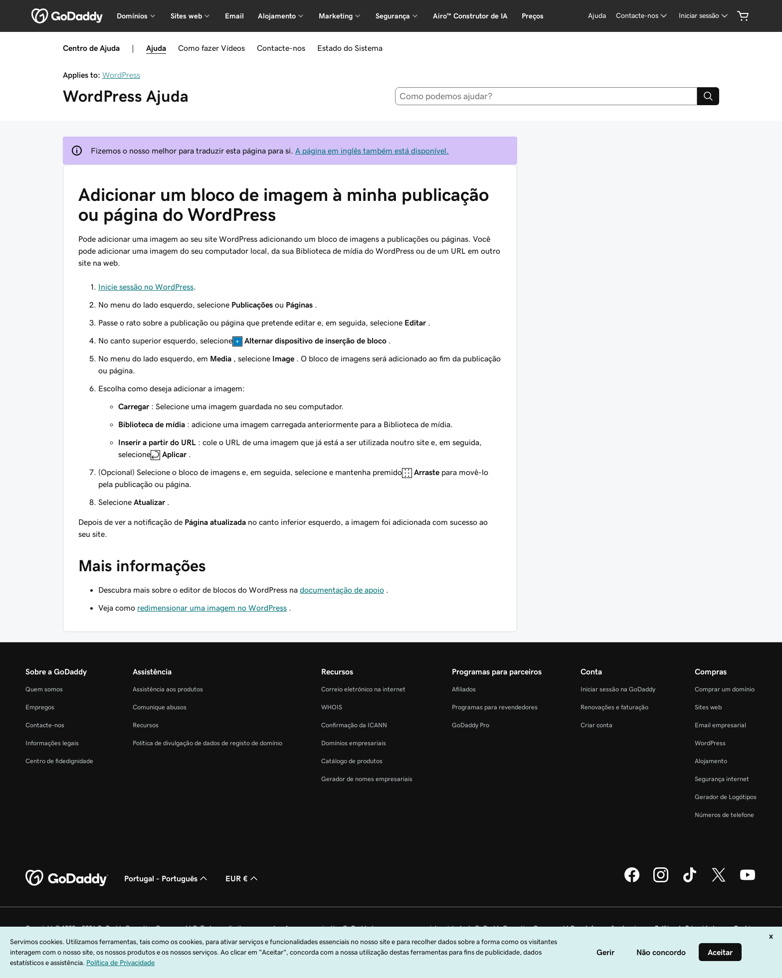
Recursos (146, 725)
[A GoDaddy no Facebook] (632, 881)
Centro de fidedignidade (59, 761)
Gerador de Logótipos (726, 797)
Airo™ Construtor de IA (470, 15)
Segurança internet (722, 779)
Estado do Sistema (350, 48)
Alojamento (711, 761)
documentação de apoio (342, 590)
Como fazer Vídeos (211, 48)
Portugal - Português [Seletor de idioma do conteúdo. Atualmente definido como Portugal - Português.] (166, 878)
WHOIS (331, 707)
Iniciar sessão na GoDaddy (618, 689)
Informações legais (52, 743)
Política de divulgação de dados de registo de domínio (207, 743)
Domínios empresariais (353, 743)
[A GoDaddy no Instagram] (661, 881)
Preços (533, 15)
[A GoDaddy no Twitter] (719, 881)
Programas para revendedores (495, 707)
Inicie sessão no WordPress (146, 287)
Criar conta (596, 725)
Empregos (39, 707)
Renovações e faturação (614, 707)
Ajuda (156, 48)
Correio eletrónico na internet (363, 689)
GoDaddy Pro (470, 725)
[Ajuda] (597, 15)
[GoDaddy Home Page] (66, 878)
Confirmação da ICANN (354, 725)
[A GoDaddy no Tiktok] (690, 881)
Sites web (708, 707)
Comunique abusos (160, 707)
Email (234, 15)
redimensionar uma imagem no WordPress (212, 608)
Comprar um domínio (725, 689)
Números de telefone (724, 815)
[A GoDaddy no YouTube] (748, 881)
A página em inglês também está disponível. (372, 151)
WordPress (121, 75)
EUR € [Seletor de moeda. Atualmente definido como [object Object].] (242, 878)
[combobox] (546, 96)
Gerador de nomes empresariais (366, 779)
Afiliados (464, 689)
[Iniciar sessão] (704, 15)
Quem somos (44, 689)
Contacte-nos (281, 48)
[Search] (708, 96)
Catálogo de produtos (352, 761)
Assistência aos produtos (168, 689)
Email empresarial (720, 725)
